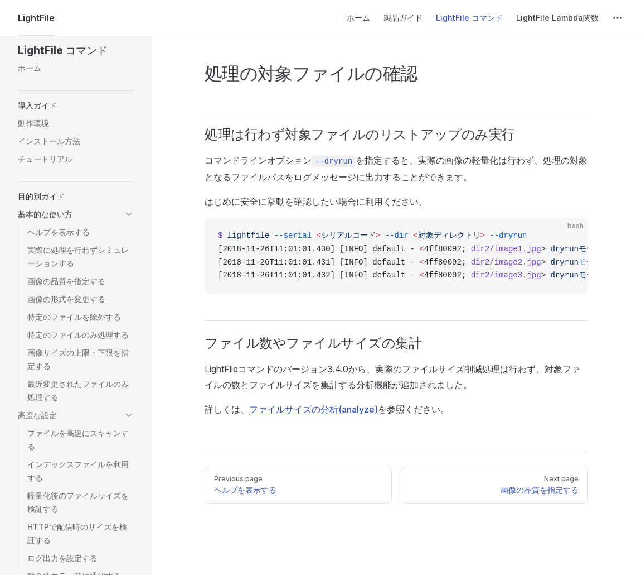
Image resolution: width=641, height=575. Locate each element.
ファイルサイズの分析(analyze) (313, 409)
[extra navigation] (617, 18)
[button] (76, 50)
